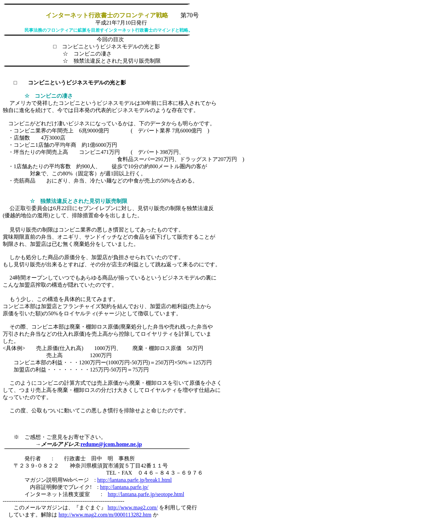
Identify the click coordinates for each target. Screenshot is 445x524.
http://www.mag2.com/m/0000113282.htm (105, 515)
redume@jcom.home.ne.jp (111, 444)
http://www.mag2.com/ (133, 507)
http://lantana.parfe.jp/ (124, 487)
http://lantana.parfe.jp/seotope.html (146, 494)
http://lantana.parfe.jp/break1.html (134, 480)
